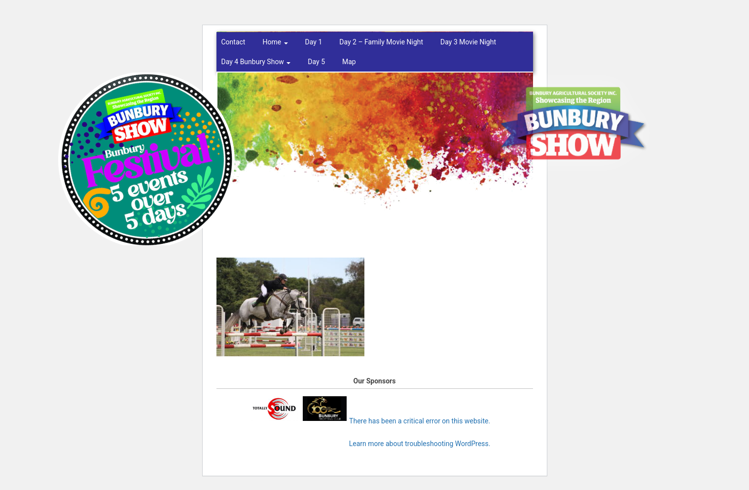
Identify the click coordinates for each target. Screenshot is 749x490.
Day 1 (313, 42)
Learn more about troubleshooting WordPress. (420, 444)
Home (274, 42)
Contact (233, 42)
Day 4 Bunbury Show (256, 62)
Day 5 (316, 62)
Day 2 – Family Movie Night (381, 42)
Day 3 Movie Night (468, 42)
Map (349, 62)
